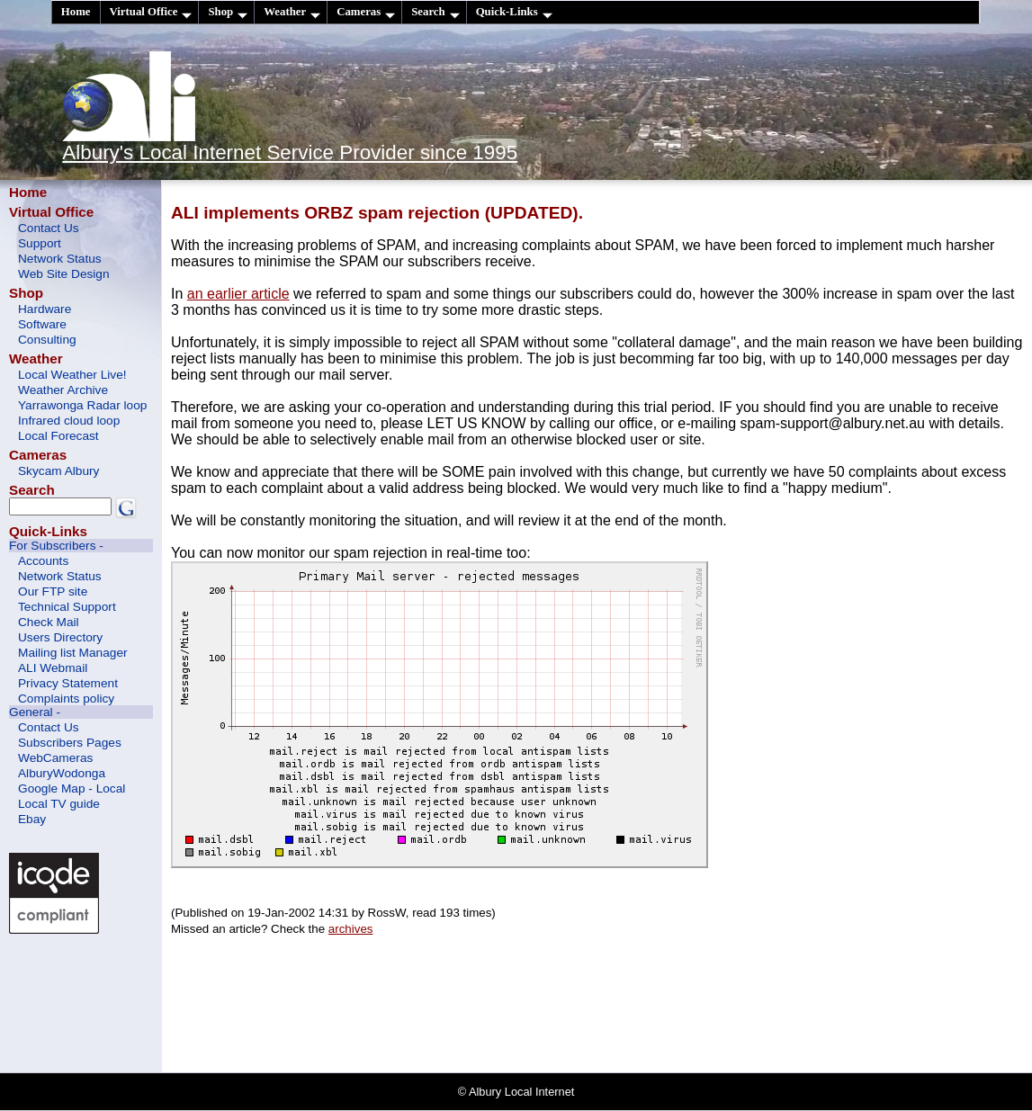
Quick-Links (514, 12)
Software (42, 324)
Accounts (43, 561)
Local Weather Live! (72, 374)
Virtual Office (151, 12)
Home (76, 11)
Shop (227, 12)
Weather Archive (63, 390)
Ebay (32, 819)
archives (350, 929)
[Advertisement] (90, 1001)
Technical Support (67, 607)
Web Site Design (64, 274)
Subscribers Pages (69, 742)
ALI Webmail (52, 668)
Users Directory (60, 637)
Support (39, 243)
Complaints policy (66, 698)
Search (435, 12)
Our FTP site (52, 591)
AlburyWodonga (61, 773)
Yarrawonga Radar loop (82, 405)
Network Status (60, 258)
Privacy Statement (68, 683)
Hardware (44, 309)
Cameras (366, 12)
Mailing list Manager (73, 652)
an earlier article (238, 293)
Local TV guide (59, 804)
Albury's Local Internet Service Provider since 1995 (289, 152)
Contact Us (48, 228)
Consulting (47, 339)
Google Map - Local (71, 788)
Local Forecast (58, 436)
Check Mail (48, 622)
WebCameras (55, 758)
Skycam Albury (58, 471)
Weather (292, 12)
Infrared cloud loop (69, 420)
